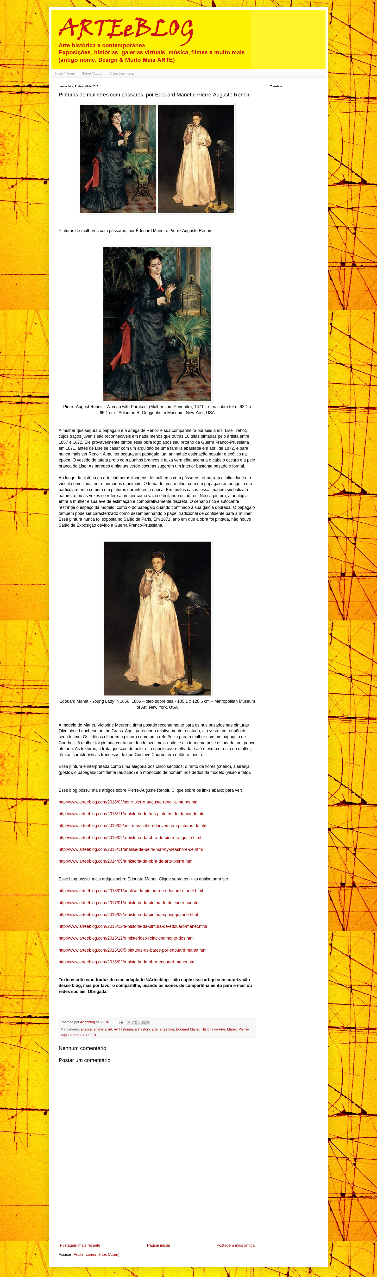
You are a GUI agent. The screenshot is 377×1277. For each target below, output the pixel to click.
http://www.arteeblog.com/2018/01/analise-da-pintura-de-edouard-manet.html (131, 890)
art (110, 1029)
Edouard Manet (188, 1029)
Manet (232, 1029)
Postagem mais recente (80, 1245)
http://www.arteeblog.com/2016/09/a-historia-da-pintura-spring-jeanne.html (128, 914)
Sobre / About (92, 73)
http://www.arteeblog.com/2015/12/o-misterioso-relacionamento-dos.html (127, 938)
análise (86, 1029)
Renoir (91, 1035)
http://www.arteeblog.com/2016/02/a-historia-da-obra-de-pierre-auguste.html (130, 837)
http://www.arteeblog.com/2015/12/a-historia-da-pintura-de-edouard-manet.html (133, 926)
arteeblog (167, 1029)
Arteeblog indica (121, 73)
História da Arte (213, 1029)
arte (155, 1029)
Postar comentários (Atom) (96, 1254)
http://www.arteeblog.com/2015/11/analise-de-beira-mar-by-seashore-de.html (131, 849)
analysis (100, 1029)
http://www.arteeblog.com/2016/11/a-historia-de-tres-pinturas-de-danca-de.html (133, 813)
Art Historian (123, 1029)
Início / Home (65, 73)
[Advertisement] (157, 1205)
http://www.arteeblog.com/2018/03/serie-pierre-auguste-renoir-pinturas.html (129, 802)
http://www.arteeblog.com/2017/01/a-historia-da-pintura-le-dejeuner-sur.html (130, 902)
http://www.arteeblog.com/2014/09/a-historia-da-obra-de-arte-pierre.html (126, 861)
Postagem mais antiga (236, 1245)
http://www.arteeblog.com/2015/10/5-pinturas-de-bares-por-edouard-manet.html (133, 950)
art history (142, 1029)
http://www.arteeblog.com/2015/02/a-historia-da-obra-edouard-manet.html (127, 962)
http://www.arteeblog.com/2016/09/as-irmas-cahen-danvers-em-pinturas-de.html (133, 825)
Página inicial (158, 1245)
